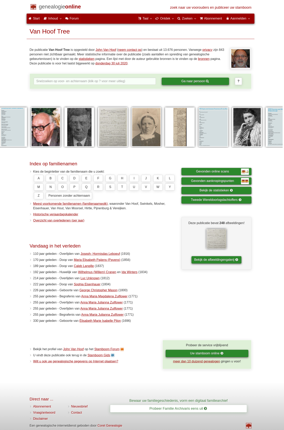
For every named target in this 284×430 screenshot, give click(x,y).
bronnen (204, 58)
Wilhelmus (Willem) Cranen (97, 272)
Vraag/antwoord (44, 412)
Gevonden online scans (222, 171)
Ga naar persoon (195, 81)
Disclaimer (40, 418)
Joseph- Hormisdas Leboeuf (100, 253)
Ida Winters (129, 272)
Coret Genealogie (109, 425)
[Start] (60, 7)
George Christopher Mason (98, 290)
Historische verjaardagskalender (55, 214)
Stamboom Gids (99, 355)
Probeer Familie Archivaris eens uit (178, 408)
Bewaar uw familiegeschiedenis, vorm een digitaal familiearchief (178, 401)
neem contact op (129, 49)
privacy (207, 49)
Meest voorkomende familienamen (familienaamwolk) (70, 203)
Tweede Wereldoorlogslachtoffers (216, 199)
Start (34, 18)
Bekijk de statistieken (216, 190)
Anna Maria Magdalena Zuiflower (104, 296)
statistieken (86, 58)
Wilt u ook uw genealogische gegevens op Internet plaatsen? (75, 361)
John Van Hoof (105, 49)
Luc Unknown (90, 278)
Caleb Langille (84, 266)
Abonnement (42, 406)
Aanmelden (237, 18)
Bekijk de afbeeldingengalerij (216, 259)
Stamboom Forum (107, 349)
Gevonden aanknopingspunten (220, 181)
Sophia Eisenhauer (87, 284)
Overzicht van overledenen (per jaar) (58, 220)
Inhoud (52, 18)
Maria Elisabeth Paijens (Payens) (97, 260)
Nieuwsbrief (79, 406)
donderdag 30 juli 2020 (111, 63)
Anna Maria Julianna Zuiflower (101, 302)
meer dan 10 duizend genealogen (196, 361)
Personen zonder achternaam (69, 195)
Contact (76, 412)
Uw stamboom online (206, 353)
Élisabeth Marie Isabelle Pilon (100, 320)
